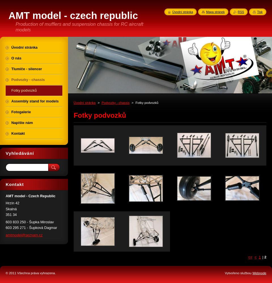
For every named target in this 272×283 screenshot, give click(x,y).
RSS (241, 12)
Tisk (260, 12)
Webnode (259, 273)
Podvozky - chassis (116, 102)
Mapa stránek (215, 12)
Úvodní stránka (84, 102)
